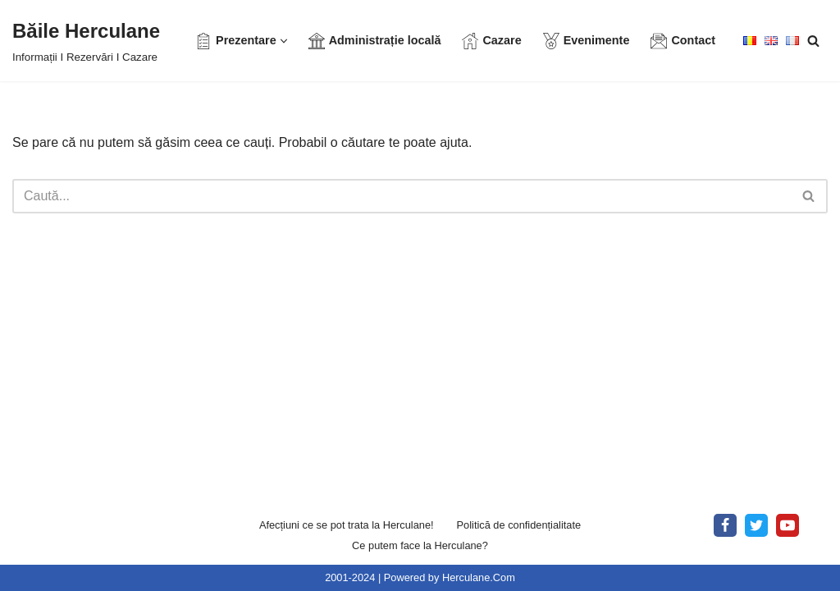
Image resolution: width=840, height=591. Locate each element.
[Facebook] (725, 525)
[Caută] (813, 40)
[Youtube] (787, 525)
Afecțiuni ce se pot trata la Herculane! (346, 525)
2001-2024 (350, 577)
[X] (756, 525)
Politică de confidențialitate (519, 525)
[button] (284, 41)
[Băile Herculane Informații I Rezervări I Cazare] (86, 40)
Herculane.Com (478, 577)
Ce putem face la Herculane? (420, 545)
